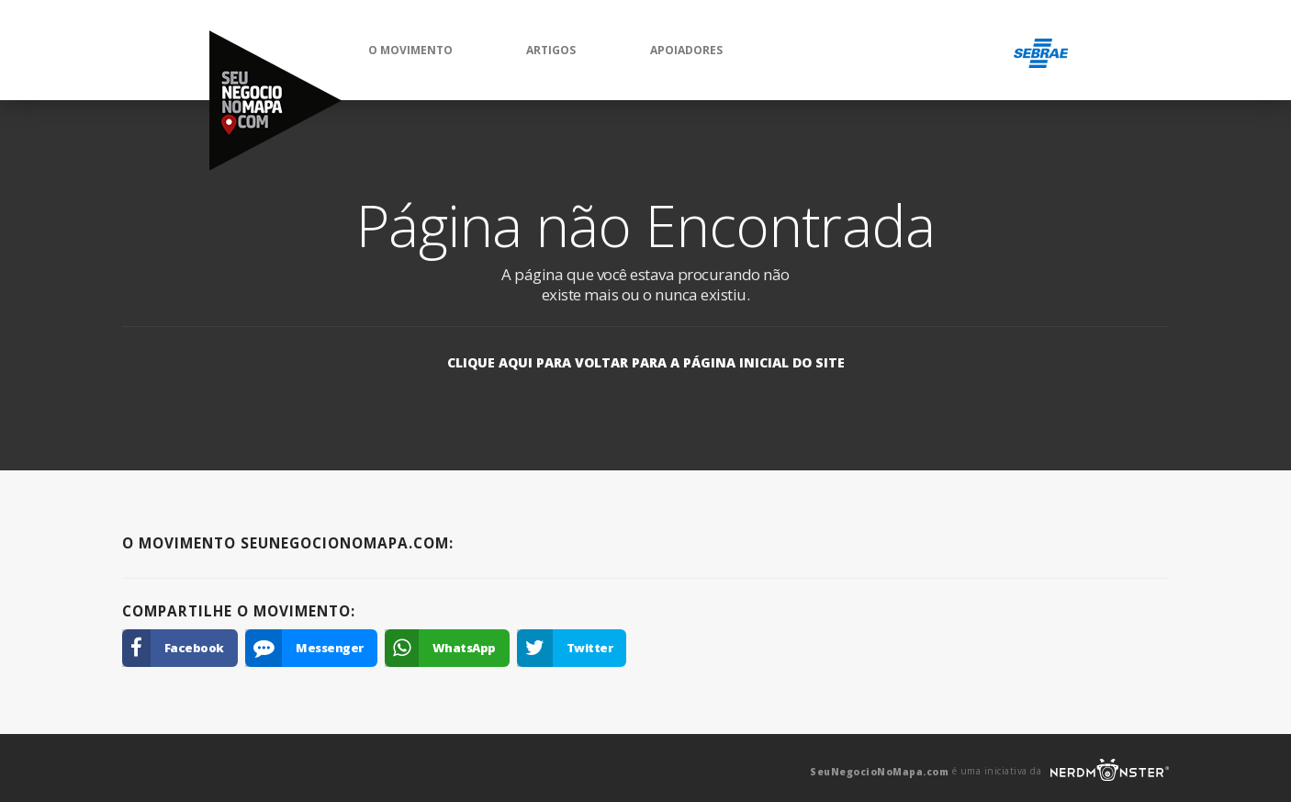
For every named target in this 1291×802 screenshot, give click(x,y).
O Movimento (410, 50)
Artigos (551, 50)
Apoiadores (686, 50)
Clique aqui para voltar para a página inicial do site (646, 362)
